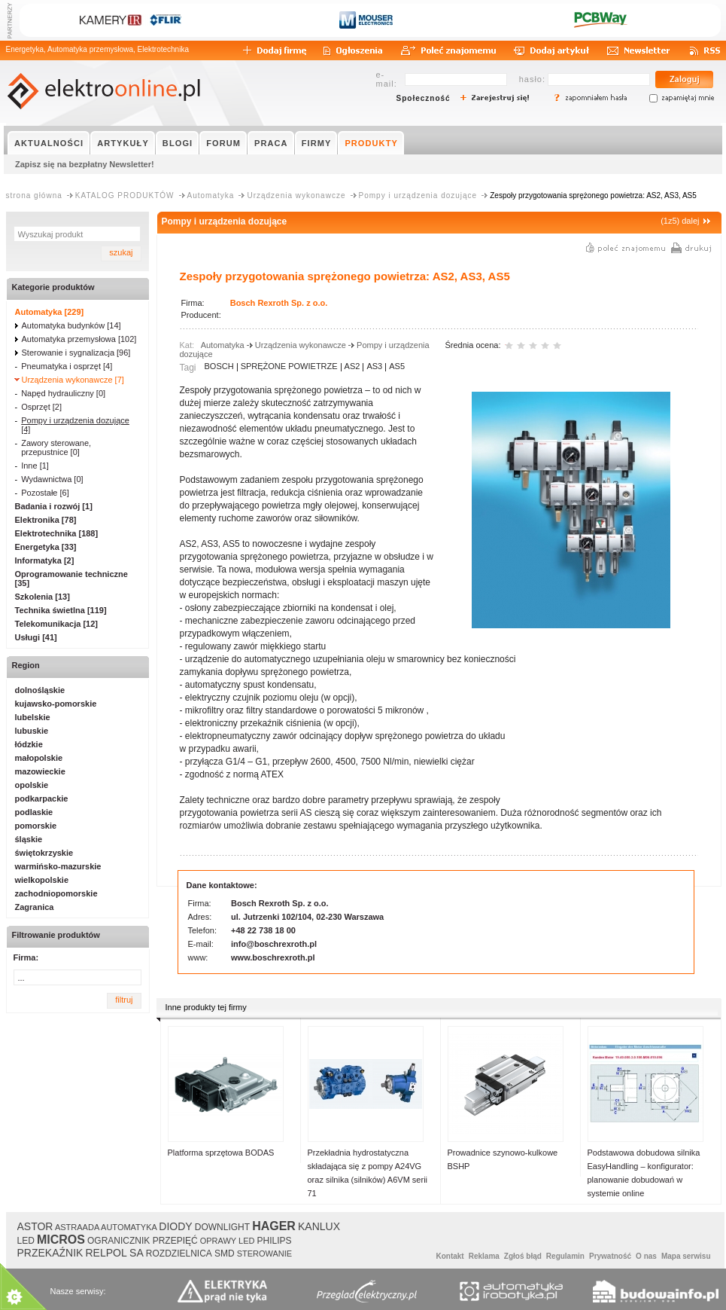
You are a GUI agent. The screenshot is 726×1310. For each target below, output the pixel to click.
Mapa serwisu (686, 1256)
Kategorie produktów (53, 287)
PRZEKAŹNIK (50, 1253)
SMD (224, 1253)
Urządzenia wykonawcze (296, 195)
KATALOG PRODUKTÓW (125, 195)
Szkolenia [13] (42, 596)
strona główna (34, 195)
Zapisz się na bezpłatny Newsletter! (84, 164)
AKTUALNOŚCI (49, 143)
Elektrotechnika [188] (57, 533)
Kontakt (449, 1256)
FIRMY (317, 143)
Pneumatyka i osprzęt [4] (66, 366)
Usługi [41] (36, 637)
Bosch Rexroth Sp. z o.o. (279, 302)
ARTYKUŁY (123, 143)
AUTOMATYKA (128, 1227)
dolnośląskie (40, 690)
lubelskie (32, 717)
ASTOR (35, 1226)
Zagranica (34, 907)
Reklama (484, 1256)
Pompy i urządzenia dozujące (418, 195)
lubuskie (32, 730)
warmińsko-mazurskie (58, 866)
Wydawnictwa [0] (52, 479)
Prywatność (610, 1256)
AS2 (352, 366)
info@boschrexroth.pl (274, 943)
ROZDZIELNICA (179, 1253)
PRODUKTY (371, 143)
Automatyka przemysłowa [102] (79, 339)
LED (26, 1240)
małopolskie (39, 757)
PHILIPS (274, 1240)
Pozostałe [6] (45, 492)
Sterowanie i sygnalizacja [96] (76, 352)
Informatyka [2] (44, 560)
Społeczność (423, 98)
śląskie (29, 839)
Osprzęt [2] (41, 406)
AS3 (374, 366)
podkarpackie (41, 798)
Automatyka (211, 195)
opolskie (32, 784)
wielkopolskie (42, 879)
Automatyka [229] (49, 311)
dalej (690, 220)
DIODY (175, 1226)
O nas (646, 1256)
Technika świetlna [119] (61, 610)
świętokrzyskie (44, 852)
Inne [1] (35, 465)
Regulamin (565, 1256)
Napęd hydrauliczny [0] (63, 393)
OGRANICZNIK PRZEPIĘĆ (142, 1240)
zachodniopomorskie (56, 893)
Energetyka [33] (46, 546)
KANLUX (319, 1226)
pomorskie (36, 825)
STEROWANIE (265, 1253)
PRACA (271, 143)
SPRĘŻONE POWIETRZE (289, 366)
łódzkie (29, 744)
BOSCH (219, 366)
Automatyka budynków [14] (71, 325)
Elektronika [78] (46, 519)
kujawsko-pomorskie (56, 703)
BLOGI (178, 143)
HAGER (274, 1226)
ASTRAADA (77, 1227)
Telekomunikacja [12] (56, 623)
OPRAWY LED (227, 1240)
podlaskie (34, 812)
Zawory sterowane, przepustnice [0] (56, 447)
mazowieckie (40, 771)
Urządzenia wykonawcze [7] (73, 379)
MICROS (61, 1239)
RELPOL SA (114, 1253)
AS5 (397, 366)
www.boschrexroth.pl (272, 957)
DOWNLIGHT (222, 1227)
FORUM (223, 143)
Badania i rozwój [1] (54, 506)
